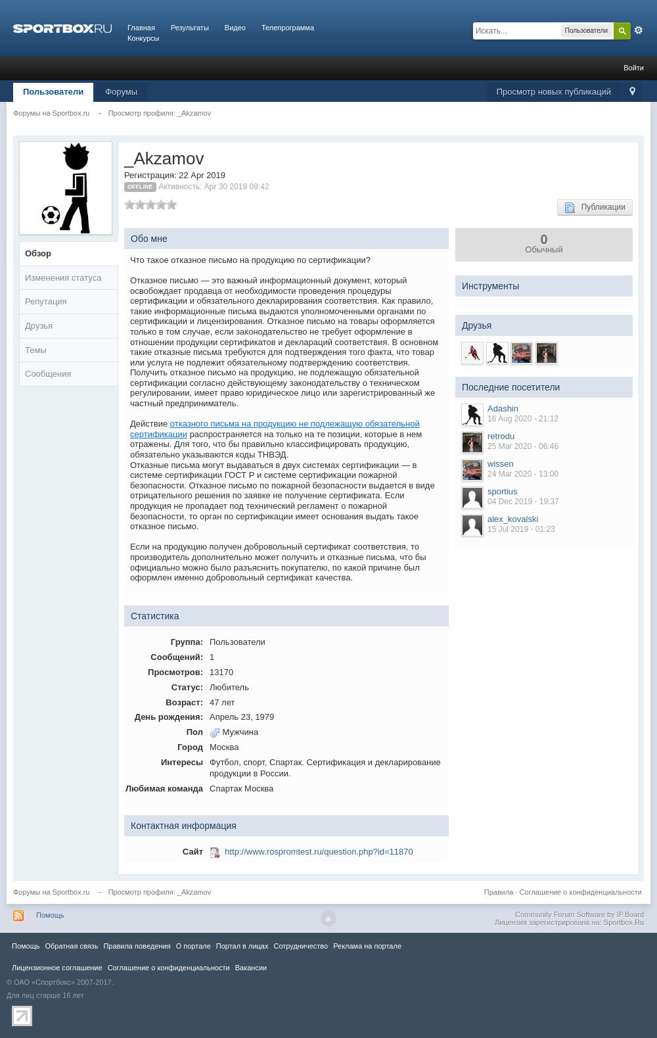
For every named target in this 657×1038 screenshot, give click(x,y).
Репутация (46, 301)
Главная (141, 28)
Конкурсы (143, 38)
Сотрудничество (300, 946)
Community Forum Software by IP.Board (579, 914)
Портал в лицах (242, 946)
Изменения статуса (63, 278)
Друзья (39, 326)
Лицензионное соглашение (57, 968)
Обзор (38, 253)
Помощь (50, 915)
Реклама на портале (367, 946)
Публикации (594, 207)
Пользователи (53, 92)
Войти (633, 68)
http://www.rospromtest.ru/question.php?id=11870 (319, 852)
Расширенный (638, 30)
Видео (235, 28)
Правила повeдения (136, 946)
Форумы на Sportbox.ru (51, 892)
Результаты (190, 28)
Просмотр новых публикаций (554, 92)
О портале (193, 946)
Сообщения (48, 374)
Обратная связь (71, 946)
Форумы (121, 92)
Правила (499, 892)
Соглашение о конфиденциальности (581, 892)
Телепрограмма (287, 28)
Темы (36, 350)
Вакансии (251, 968)
